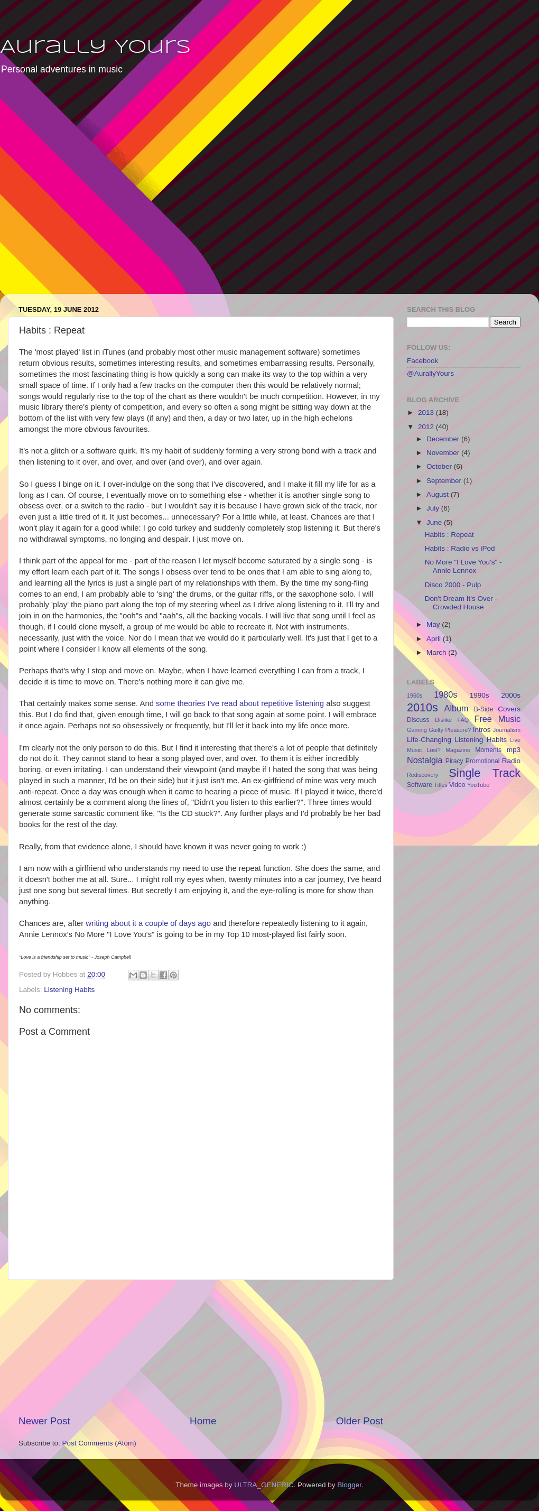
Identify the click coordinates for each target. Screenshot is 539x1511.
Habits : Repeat (449, 535)
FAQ (463, 720)
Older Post (359, 1420)
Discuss (418, 720)
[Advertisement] (99, 191)
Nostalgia (425, 760)
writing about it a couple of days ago (148, 923)
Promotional (483, 761)
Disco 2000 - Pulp (453, 585)
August (438, 494)
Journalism (507, 730)
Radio (511, 761)
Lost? (433, 750)
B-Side (483, 709)
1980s (445, 694)
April (434, 639)
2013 (427, 412)
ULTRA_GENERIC (263, 1485)
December (443, 439)
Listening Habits (69, 990)
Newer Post (44, 1420)
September (444, 481)
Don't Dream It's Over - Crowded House (461, 603)
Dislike (443, 720)
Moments (488, 750)
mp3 (514, 750)
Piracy (454, 761)
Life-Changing (429, 740)
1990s (479, 695)
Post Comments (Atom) (99, 1443)
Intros (482, 730)
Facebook (422, 361)
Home (203, 1420)
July (433, 508)
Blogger (349, 1485)
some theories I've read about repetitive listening (240, 703)
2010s (422, 707)
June (435, 522)
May (434, 624)
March (437, 652)
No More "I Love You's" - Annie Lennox (463, 566)
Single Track (485, 773)
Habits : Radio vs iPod (460, 548)
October (440, 466)
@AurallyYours (430, 373)
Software (419, 785)
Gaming (417, 730)
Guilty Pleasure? (450, 730)
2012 (427, 427)
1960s (414, 695)
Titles (440, 785)
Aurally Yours (95, 48)
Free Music (498, 719)
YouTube (478, 785)
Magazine (457, 750)
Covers (509, 709)
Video (457, 785)
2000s (511, 695)
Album (456, 708)
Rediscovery (422, 775)
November (443, 453)
